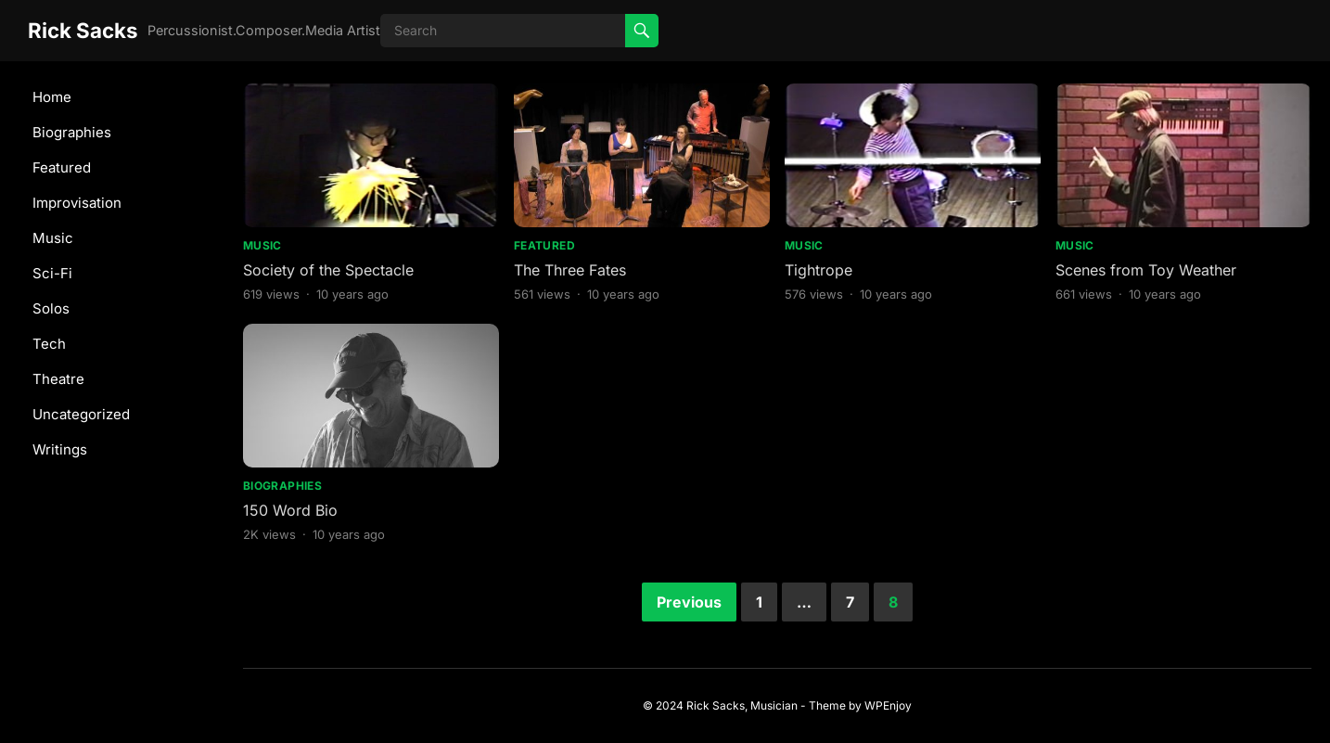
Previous (689, 602)
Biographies (71, 132)
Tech (49, 343)
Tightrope (818, 270)
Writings (59, 449)
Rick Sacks (83, 30)
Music (52, 238)
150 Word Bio (290, 510)
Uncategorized (81, 414)
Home (51, 97)
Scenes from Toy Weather (1145, 270)
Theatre (58, 379)
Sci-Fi (52, 273)
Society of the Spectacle (328, 270)
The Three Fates (570, 270)
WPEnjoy (888, 705)
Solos (51, 308)
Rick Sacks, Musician (742, 705)
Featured (61, 167)
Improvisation (76, 202)
